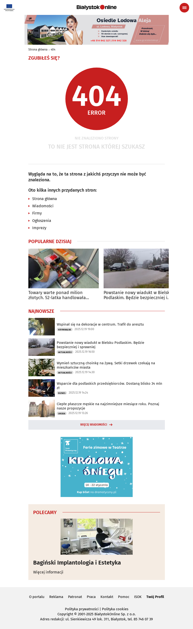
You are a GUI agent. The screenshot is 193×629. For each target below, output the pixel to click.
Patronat (75, 597)
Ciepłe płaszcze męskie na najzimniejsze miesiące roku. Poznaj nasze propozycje (108, 406)
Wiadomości (43, 206)
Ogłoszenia (41, 220)
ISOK (138, 597)
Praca (91, 597)
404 (53, 49)
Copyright (65, 614)
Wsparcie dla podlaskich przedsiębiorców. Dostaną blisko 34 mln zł (109, 385)
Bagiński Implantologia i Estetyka (77, 563)
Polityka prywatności (82, 609)
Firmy (37, 213)
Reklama (56, 597)
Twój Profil (155, 597)
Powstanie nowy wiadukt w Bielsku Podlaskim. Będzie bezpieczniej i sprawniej (138, 295)
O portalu (36, 597)
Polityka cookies (115, 609)
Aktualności (65, 352)
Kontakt (106, 597)
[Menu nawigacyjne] (184, 8)
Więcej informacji (48, 572)
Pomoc (123, 597)
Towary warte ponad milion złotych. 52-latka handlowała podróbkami (57, 295)
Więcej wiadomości (93, 424)
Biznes (61, 393)
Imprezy (39, 228)
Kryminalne (64, 329)
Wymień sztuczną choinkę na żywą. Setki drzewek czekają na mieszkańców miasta (106, 365)
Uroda (61, 413)
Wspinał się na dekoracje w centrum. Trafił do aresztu (100, 324)
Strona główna (38, 49)
